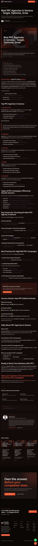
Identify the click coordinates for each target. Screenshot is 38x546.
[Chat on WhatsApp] (35, 540)
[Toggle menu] (36, 1)
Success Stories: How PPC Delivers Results (10, 69)
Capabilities (22, 527)
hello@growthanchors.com (26, 380)
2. (4, 134)
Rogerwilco (5, 134)
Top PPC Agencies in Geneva (8, 63)
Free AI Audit (31, 1)
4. (4, 162)
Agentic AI (15, 525)
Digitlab (4, 162)
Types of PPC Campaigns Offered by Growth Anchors (12, 65)
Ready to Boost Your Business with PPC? (10, 72)
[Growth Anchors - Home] (6, 2)
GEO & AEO (16, 523)
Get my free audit (10, 494)
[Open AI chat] (35, 543)
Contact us (33, 511)
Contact (21, 525)
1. (6, 107)
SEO (14, 527)
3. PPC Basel (4, 148)
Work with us (20, 427)
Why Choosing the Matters (13, 79)
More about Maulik (13, 427)
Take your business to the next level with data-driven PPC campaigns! (15, 74)
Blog (5, 7)
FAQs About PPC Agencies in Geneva (9, 71)
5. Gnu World (4, 176)
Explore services (20, 494)
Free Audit (28, 529)
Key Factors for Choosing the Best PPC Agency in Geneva (13, 66)
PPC (7, 7)
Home (2, 7)
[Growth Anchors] (6, 523)
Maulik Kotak (7, 20)
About (21, 523)
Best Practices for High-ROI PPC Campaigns (11, 68)
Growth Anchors (6, 107)
